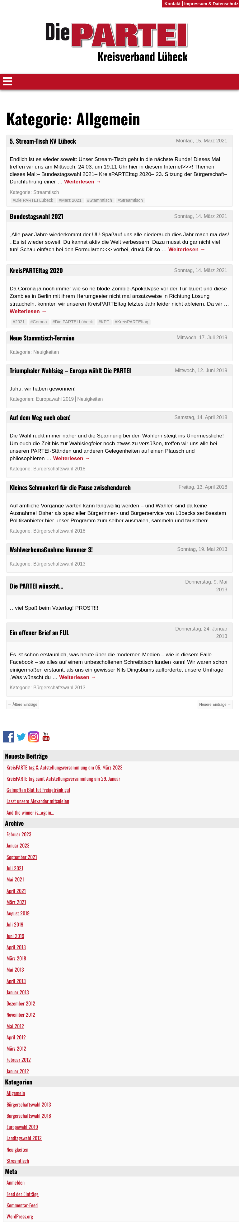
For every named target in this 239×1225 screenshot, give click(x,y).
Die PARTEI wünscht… (36, 585)
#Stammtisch (99, 200)
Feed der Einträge (23, 1194)
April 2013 (16, 981)
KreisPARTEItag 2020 (36, 270)
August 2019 (18, 913)
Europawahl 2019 (22, 1126)
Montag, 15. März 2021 (201, 140)
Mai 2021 (15, 879)
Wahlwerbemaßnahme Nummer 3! (51, 549)
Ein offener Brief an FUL (39, 632)
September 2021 (22, 857)
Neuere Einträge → (215, 704)
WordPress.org (20, 1216)
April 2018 (16, 947)
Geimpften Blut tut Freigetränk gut (38, 789)
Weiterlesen (82, 181)
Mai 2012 (15, 1026)
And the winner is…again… (30, 812)
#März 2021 (70, 200)
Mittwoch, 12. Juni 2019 (201, 370)
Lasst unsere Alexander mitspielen (38, 801)
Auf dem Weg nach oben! (40, 417)
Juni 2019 (15, 936)
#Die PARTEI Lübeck (33, 200)
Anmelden (16, 1182)
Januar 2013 (18, 992)
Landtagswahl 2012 (24, 1138)
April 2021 (16, 890)
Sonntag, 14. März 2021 (200, 216)
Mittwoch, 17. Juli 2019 (202, 337)
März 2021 (16, 902)
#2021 (19, 321)
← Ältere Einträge (22, 704)
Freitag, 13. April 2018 (203, 487)
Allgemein (16, 1093)
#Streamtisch (130, 200)
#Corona (38, 321)
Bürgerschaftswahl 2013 (29, 1104)
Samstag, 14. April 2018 (200, 417)
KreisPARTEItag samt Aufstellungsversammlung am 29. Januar (63, 778)
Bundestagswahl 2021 (36, 216)
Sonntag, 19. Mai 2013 (202, 549)
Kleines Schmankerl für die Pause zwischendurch (70, 487)
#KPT (103, 321)
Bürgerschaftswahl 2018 (29, 1115)
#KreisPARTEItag (131, 321)
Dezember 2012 (21, 1003)
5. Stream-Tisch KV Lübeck (43, 141)
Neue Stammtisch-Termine (42, 337)
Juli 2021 (15, 868)
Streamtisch (18, 1160)
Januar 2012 (18, 1071)
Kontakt (172, 3)
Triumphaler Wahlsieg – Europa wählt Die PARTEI (70, 370)
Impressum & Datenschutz (211, 3)
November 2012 (21, 1014)
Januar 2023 (18, 845)
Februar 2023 (19, 834)
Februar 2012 (19, 1059)
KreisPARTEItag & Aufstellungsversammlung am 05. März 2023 (65, 767)
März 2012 (16, 1048)
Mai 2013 (15, 969)
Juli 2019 (15, 924)
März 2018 (16, 958)
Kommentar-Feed (22, 1205)
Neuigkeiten (17, 1149)
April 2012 (16, 1037)
